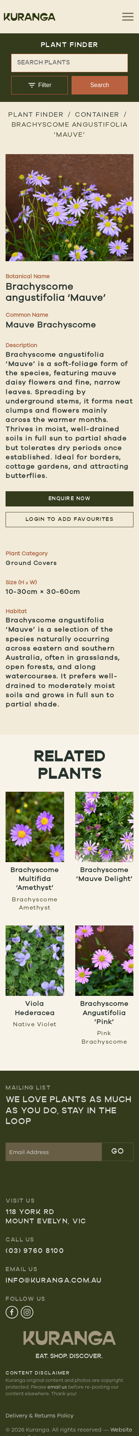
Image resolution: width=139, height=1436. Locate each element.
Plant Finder (35, 114)
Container (97, 114)
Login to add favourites (70, 519)
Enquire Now (70, 498)
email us (57, 1386)
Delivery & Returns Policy (39, 1415)
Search (99, 85)
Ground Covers (31, 562)
